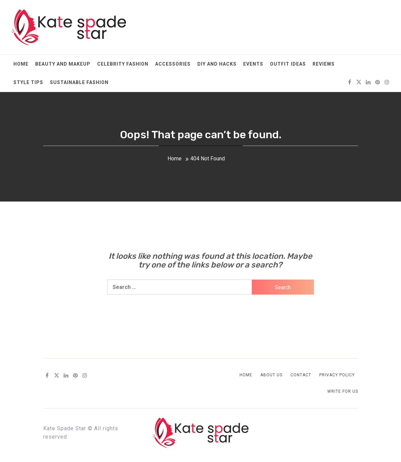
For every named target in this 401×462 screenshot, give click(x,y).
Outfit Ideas (288, 64)
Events (253, 64)
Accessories (173, 64)
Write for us (342, 391)
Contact (300, 375)
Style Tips (28, 82)
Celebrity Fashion (122, 64)
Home (20, 64)
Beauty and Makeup (62, 64)
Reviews (324, 64)
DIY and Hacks (217, 64)
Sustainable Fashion (79, 82)
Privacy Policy (337, 375)
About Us (271, 375)
